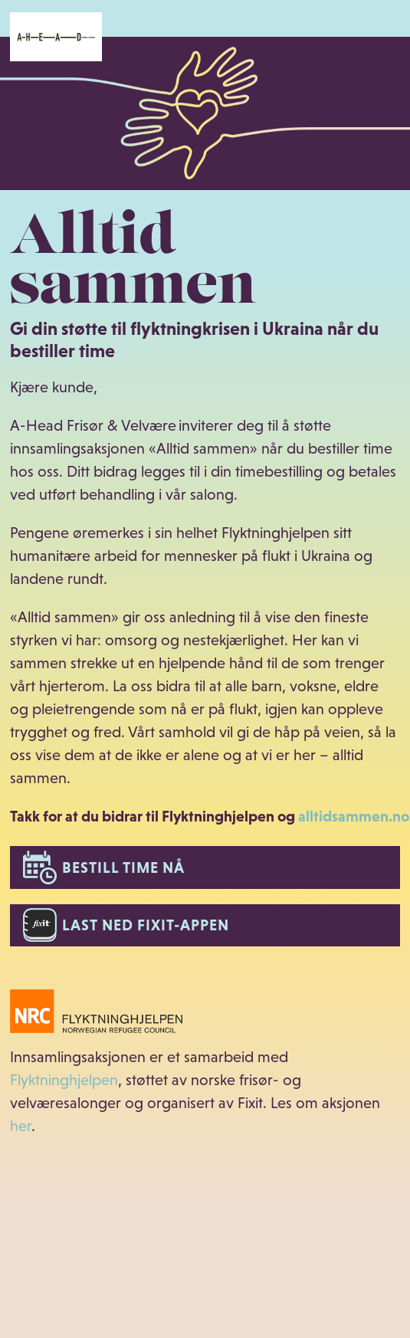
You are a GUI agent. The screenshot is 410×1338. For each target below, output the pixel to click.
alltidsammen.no (353, 816)
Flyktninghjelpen (64, 1079)
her (20, 1125)
